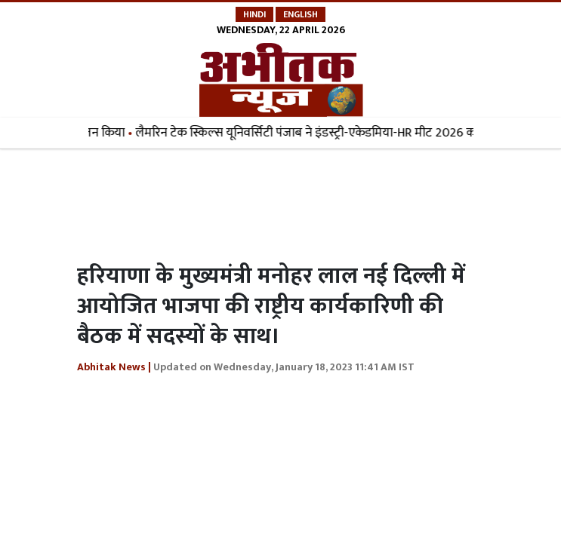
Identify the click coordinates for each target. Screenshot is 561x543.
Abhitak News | (114, 367)
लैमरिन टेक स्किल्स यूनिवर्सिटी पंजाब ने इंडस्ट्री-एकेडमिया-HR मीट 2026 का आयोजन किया (342, 132)
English (300, 14)
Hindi (254, 14)
